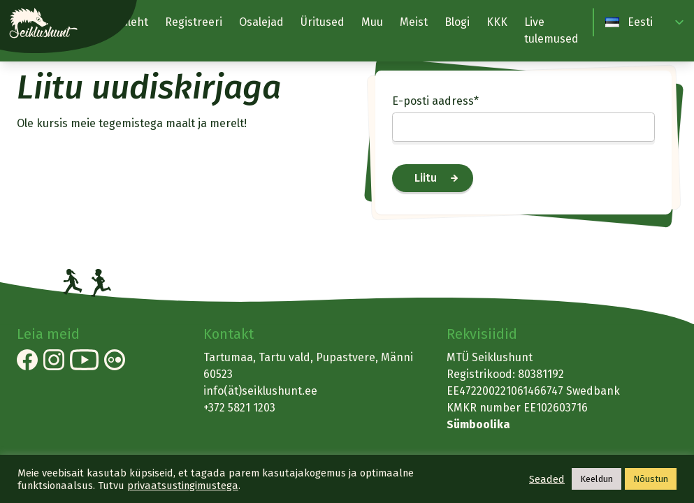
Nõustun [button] (650, 479)
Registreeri (193, 22)
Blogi (457, 22)
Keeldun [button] (596, 479)
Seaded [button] (547, 479)
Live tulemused (551, 30)
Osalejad (261, 22)
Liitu (425, 177)
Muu (372, 22)
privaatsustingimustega (182, 485)
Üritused (323, 22)
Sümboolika (478, 424)
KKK (496, 22)
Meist (414, 22)
